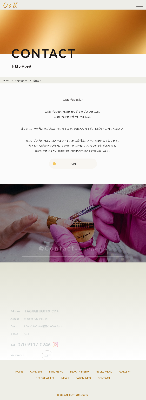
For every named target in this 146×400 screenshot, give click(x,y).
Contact (104, 378)
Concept (36, 371)
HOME (73, 163)
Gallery (125, 371)
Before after (45, 378)
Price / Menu (104, 371)
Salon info (83, 378)
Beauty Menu (79, 371)
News (65, 378)
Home (19, 371)
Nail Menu (56, 371)
